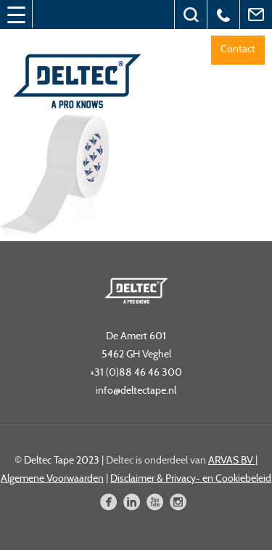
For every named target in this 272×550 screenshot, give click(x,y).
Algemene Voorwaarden (52, 478)
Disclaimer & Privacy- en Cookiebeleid (190, 478)
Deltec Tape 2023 (61, 459)
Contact (238, 48)
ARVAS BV (231, 459)
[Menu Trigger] (16, 14)
